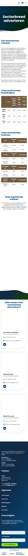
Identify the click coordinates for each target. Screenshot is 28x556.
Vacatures (5, 495)
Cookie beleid (4, 553)
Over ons (4, 499)
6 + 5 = (3, 529)
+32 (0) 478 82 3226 (11, 421)
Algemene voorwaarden (20, 553)
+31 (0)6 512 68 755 (10, 337)
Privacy (11, 554)
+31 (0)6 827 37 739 (10, 379)
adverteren (12, 48)
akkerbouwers (7, 57)
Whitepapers (5, 503)
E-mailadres (5, 536)
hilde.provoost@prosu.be (12, 424)
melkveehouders (22, 56)
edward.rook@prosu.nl (11, 382)
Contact (4, 510)
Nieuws (3, 506)
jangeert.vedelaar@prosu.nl (13, 340)
